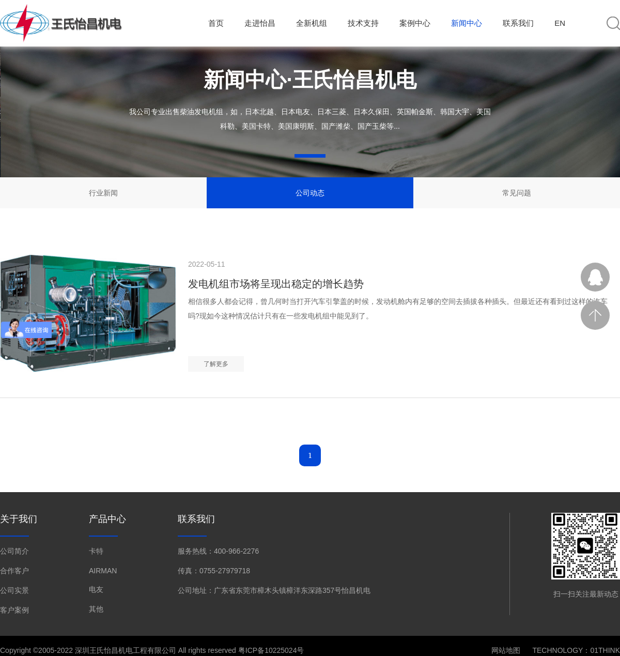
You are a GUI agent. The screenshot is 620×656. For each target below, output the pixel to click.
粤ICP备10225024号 (271, 650)
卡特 (96, 551)
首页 (216, 23)
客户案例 (14, 610)
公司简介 (14, 551)
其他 (96, 609)
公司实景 (14, 590)
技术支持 (363, 23)
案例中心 (414, 23)
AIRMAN (103, 571)
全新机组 (311, 23)
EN (559, 23)
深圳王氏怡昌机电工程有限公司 (125, 650)
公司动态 (310, 193)
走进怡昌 (259, 23)
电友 (96, 589)
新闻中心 (466, 23)
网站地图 (505, 650)
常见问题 (516, 193)
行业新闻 (103, 193)
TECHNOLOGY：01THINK (576, 650)
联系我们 (518, 23)
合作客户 (14, 571)
